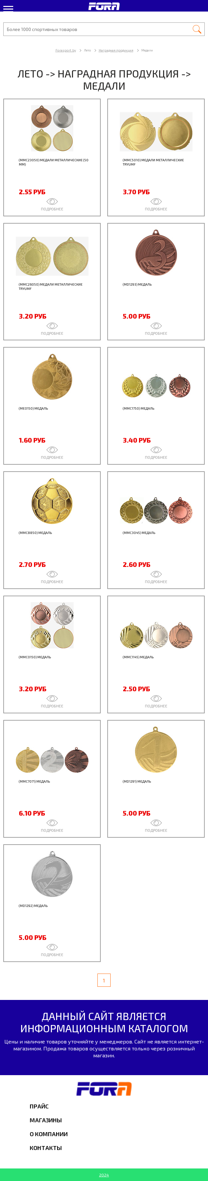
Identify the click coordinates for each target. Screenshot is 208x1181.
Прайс (39, 1106)
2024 (104, 1174)
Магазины (46, 1120)
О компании (49, 1133)
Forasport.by (65, 50)
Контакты (46, 1147)
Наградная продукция (116, 50)
